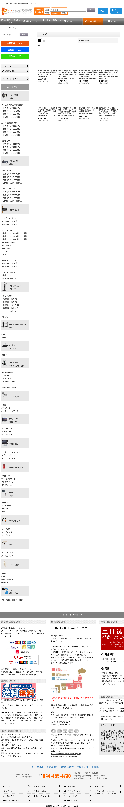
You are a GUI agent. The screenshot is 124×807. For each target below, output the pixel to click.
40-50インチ (6, 431)
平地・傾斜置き (7, 579)
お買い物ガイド (83, 767)
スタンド (4, 508)
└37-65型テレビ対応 (9, 266)
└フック (4, 251)
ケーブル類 (5, 529)
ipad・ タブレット (13, 494)
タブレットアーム (8, 455)
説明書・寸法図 (15, 49)
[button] (10, 21)
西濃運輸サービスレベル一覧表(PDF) (65, 756)
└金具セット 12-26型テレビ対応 (14, 233)
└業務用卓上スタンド (9, 308)
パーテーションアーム (9, 411)
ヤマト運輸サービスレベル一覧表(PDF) (66, 753)
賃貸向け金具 (14, 210)
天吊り (4, 337)
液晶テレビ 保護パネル (13, 420)
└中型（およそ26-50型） (11, 111)
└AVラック (5, 248)
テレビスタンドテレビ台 (15, 287)
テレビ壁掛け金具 (14, 96)
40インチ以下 (6, 428)
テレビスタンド (7, 296)
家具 (11, 544)
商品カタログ (15, 56)
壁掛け (4, 334)
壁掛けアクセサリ (16, 467)
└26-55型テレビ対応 (9, 263)
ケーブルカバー (7, 532)
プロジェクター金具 (9, 387)
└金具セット (6, 275)
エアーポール (6, 230)
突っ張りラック (7, 556)
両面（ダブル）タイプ (9, 188)
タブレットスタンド (9, 458)
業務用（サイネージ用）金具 (18, 326)
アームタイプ (6, 502)
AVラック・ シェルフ (13, 346)
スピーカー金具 (7, 372)
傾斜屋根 (4, 582)
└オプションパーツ (8, 242)
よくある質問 (52, 767)
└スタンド (5, 375)
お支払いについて (67, 767)
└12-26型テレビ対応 (9, 221)
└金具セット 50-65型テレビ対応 (14, 239)
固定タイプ (5, 141)
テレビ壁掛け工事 (13, 591)
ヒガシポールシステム (9, 272)
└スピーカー (6, 245)
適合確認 (95, 767)
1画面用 (4, 405)
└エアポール (6, 378)
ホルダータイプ (7, 505)
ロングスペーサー (8, 482)
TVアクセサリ (14, 521)
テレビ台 (4, 317)
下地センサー (6, 476)
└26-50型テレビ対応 (9, 224)
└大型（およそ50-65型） (11, 114)
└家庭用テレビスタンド (10, 299)
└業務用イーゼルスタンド (11, 305)
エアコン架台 (14, 565)
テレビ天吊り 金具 (14, 162)
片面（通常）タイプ (9, 170)
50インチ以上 (6, 434)
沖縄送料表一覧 (10, 718)
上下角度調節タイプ (9, 123)
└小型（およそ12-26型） (11, 108)
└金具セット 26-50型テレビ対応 (14, 236)
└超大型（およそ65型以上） (12, 117)
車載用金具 (13, 444)
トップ (30, 767)
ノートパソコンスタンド (10, 452)
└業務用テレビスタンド (10, 302)
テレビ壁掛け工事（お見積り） (13, 600)
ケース (4, 511)
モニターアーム (15, 397)
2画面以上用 (6, 408)
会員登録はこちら (15, 43)
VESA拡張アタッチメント (11, 479)
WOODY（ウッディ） (9, 260)
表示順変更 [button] (84, 40)
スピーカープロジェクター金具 (17, 364)
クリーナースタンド (9, 553)
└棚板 (3, 254)
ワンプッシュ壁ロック (9, 218)
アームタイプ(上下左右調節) (12, 105)
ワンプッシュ (6, 485)
